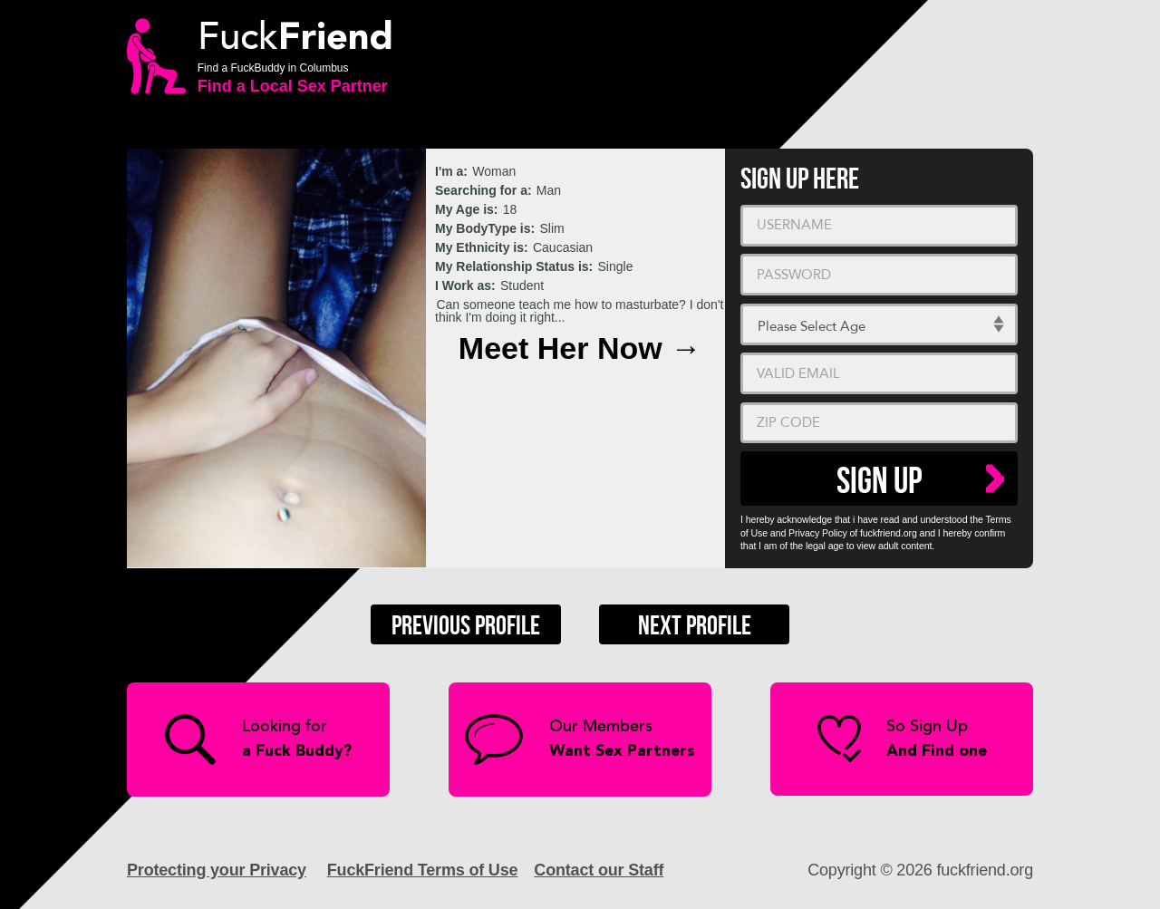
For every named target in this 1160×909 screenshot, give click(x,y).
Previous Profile (466, 626)
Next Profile (694, 626)
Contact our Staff (598, 870)
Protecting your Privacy (216, 870)
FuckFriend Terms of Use (422, 870)
